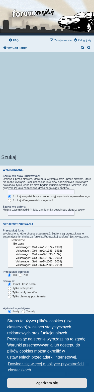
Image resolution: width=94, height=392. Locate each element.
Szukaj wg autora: (14, 206)
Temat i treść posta (22, 284)
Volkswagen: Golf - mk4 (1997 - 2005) (40, 258)
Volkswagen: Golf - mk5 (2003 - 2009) (40, 261)
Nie (23, 274)
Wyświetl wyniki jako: (17, 308)
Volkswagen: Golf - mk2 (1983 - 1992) (40, 251)
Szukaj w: (9, 281)
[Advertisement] (47, 105)
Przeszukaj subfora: (16, 271)
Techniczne (40, 240)
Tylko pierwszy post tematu (27, 296)
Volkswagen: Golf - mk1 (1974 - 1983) (40, 247)
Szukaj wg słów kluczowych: (21, 175)
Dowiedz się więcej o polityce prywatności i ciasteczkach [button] (46, 367)
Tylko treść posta (20, 288)
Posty (14, 311)
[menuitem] (14, 40)
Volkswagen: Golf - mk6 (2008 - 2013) (40, 265)
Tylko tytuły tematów (22, 292)
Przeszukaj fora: (13, 230)
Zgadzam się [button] (47, 383)
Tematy (28, 311)
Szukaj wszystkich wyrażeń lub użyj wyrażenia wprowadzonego (49, 196)
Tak (12, 274)
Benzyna (40, 244)
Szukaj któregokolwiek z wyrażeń (30, 200)
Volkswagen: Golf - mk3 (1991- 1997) (40, 254)
